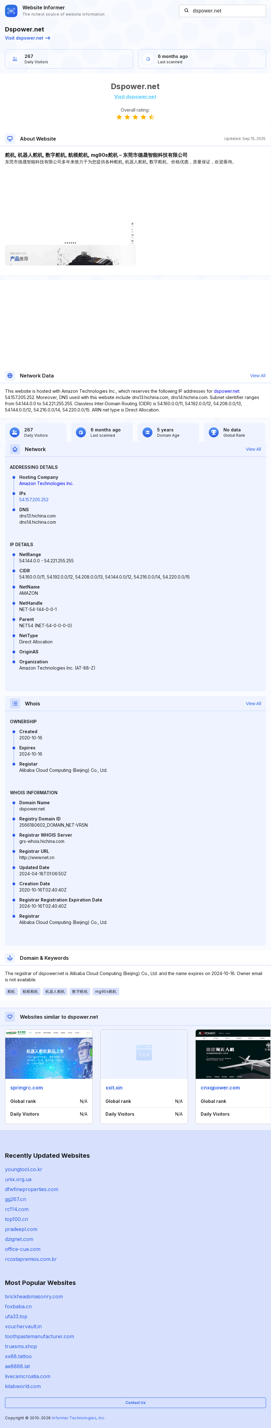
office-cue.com (22, 1249)
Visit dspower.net (27, 38)
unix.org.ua (18, 1179)
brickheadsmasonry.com (34, 1296)
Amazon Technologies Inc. (46, 483)
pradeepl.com (21, 1229)
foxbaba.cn (18, 1306)
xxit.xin (114, 1087)
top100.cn (16, 1219)
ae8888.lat (17, 1366)
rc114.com (17, 1209)
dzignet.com (19, 1239)
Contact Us (135, 1402)
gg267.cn (15, 1199)
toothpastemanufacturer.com (39, 1336)
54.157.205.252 (34, 499)
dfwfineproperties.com (31, 1189)
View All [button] (257, 375)
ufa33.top (16, 1316)
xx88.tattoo (18, 1356)
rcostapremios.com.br (31, 1259)
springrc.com (26, 1087)
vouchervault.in (23, 1326)
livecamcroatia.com (27, 1376)
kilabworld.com (23, 1386)
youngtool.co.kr (23, 1169)
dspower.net (226, 391)
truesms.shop (21, 1346)
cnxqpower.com (220, 1087)
